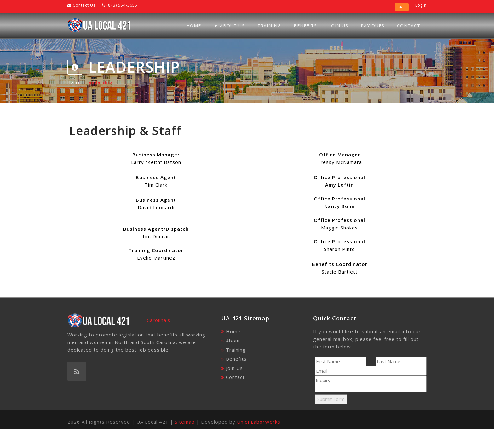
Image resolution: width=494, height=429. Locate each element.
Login (421, 5)
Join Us (339, 26)
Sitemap (185, 422)
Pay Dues (372, 26)
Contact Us (83, 5)
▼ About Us (229, 26)
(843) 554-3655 (121, 5)
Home (194, 26)
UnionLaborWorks (258, 422)
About (233, 340)
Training (269, 26)
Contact (408, 26)
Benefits (305, 26)
